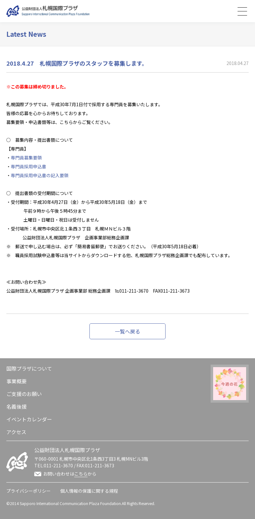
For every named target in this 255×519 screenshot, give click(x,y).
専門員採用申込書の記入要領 (40, 175)
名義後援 (16, 406)
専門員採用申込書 (28, 166)
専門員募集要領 (26, 157)
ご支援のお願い (24, 394)
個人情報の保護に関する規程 (89, 491)
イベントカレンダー (29, 419)
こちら (81, 473)
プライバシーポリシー (28, 491)
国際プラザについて (29, 368)
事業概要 (16, 381)
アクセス (16, 432)
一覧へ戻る (127, 331)
